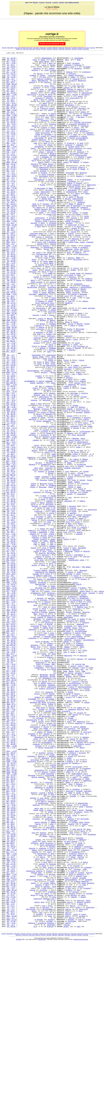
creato (43, 153)
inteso (50, 964)
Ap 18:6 (10, 553)
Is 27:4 (10, 1076)
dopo (35, 715)
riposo (44, 984)
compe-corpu (43, 47)
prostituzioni (82, 878)
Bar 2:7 (10, 713)
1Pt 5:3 (10, 851)
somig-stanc (68, 49)
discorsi (47, 618)
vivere (70, 897)
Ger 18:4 (10, 847)
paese (53, 101)
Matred (50, 372)
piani (76, 280)
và (86, 870)
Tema (83, 795)
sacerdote (51, 1099)
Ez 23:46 (10, 59)
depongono (43, 628)
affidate (39, 851)
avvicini (48, 928)
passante (51, 878)
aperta (41, 447)
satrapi (40, 282)
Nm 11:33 (10, 326)
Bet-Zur (80, 226)
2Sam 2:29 (11, 342)
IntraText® (18, 1114)
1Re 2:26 (10, 530)
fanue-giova (67, 47)
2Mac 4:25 (11, 165)
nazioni (77, 559)
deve (54, 478)
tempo (73, 82)
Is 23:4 (10, 257)
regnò (34, 303)
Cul (45, 297)
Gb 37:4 (10, 1047)
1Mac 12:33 (11, 236)
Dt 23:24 (10, 213)
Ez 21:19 (10, 317)
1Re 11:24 (10, 313)
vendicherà (39, 784)
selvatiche (48, 886)
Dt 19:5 (10, 163)
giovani (46, 870)
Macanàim (83, 342)
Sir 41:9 (10, 953)
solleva (38, 1051)
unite (77, 165)
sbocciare (45, 353)
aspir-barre (23, 47)
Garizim (65, 905)
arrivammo (50, 828)
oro (49, 430)
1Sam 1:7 (10, 989)
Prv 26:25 (10, 428)
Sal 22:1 (10, 88)
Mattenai (51, 340)
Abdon (78, 299)
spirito (74, 117)
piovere (37, 94)
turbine (89, 1061)
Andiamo (89, 961)
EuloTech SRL (42, 1114)
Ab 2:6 (10, 1032)
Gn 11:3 (10, 344)
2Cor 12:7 (10, 911)
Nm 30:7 (10, 263)
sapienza (77, 71)
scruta (69, 655)
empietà (41, 897)
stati (48, 111)
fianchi (72, 626)
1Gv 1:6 (10, 461)
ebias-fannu (61, 47)
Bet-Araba (51, 653)
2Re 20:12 (10, 536)
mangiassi (41, 949)
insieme (83, 1043)
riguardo (76, 84)
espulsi (77, 449)
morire (53, 791)
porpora (38, 255)
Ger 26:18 (10, 924)
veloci (66, 1101)
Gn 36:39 (10, 372)
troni (36, 219)
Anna (71, 989)
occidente (47, 253)
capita (75, 847)
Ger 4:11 (10, 899)
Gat (70, 834)
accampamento (29, 447)
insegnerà (70, 734)
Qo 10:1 (10, 995)
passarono (81, 511)
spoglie (40, 1039)
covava (70, 280)
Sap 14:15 (10, 803)
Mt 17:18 (10, 718)
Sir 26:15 (10, 859)
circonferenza (74, 809)
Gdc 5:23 (10, 542)
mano (51, 315)
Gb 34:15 (10, 945)
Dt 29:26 (10, 101)
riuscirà (75, 807)
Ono (83, 786)
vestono (48, 843)
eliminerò (31, 682)
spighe (50, 188)
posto (45, 303)
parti (33, 332)
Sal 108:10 (10, 449)
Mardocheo (44, 799)
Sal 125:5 (10, 659)
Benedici (47, 1068)
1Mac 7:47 (11, 1039)
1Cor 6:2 (10, 730)
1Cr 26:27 (10, 224)
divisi (50, 186)
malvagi (75, 791)
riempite (48, 453)
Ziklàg (50, 386)
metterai (86, 240)
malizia (43, 361)
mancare (35, 140)
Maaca (42, 593)
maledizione (32, 711)
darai (71, 745)
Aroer (45, 740)
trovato (53, 73)
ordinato (31, 870)
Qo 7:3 (10, 586)
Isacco (79, 96)
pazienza (40, 703)
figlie (73, 267)
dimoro (68, 1001)
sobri (69, 855)
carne (47, 678)
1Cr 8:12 (10, 786)
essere (53, 153)
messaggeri (69, 115)
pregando (45, 178)
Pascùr (83, 336)
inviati (84, 684)
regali (42, 80)
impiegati (68, 590)
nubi (74, 347)
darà (83, 791)
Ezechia (44, 976)
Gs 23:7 (10, 780)
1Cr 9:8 (10, 651)
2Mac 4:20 (11, 103)
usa (44, 428)
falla (71, 167)
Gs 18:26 (10, 993)
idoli (86, 251)
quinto (88, 797)
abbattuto (87, 926)
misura (35, 553)
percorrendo (31, 1045)
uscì (86, 718)
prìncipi (44, 507)
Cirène (52, 67)
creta (87, 847)
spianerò (81, 232)
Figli (39, 424)
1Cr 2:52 (10, 63)
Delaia (43, 405)
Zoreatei (76, 65)
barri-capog (29, 47)
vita (41, 96)
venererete (92, 601)
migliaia (34, 763)
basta (76, 142)
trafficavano (85, 507)
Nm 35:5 (10, 818)
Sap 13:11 (10, 126)
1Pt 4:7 (10, 855)
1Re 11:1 (10, 832)
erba (44, 1055)
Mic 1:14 (10, 943)
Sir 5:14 (10, 520)
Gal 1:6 (10, 499)
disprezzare (35, 861)
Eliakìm (44, 724)
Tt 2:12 (10, 897)
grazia (44, 597)
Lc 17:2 (10, 1064)
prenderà (79, 761)
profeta (42, 893)
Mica (47, 424)
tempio (75, 224)
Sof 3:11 (10, 682)
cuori (49, 1011)
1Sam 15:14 (11, 1057)
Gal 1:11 (10, 849)
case (74, 943)
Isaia (81, 976)
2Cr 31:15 (10, 728)
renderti (88, 324)
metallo (79, 1041)
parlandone (74, 174)
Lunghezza (55, 2)
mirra (34, 182)
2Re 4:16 (10, 463)
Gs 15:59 (10, 69)
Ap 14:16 (10, 665)
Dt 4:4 (10, 209)
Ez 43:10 (10, 820)
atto (42, 109)
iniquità (43, 176)
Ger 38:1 (10, 336)
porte (76, 532)
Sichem (51, 822)
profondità (51, 259)
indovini (36, 955)
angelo (34, 490)
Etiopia (39, 1087)
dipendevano (46, 728)
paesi (81, 1074)
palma (73, 772)
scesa (74, 286)
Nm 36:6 (10, 274)
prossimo (43, 709)
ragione (74, 1066)
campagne (79, 763)
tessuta (39, 328)
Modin (80, 365)
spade (45, 863)
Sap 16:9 (10, 517)
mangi (33, 474)
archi (44, 367)
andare (79, 1016)
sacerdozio (38, 165)
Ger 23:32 (10, 684)
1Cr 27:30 (10, 538)
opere (77, 221)
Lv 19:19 (10, 328)
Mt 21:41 (10, 791)
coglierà (89, 857)
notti (48, 144)
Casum (44, 340)
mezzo (47, 309)
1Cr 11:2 (10, 1036)
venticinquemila (84, 813)
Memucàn (69, 288)
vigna (91, 791)
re (38, 119)
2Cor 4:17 (11, 891)
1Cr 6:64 (10, 409)
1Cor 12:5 (10, 736)
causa (89, 178)
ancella (75, 1059)
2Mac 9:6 (10, 522)
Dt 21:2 (10, 816)
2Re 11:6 (10, 307)
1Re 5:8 (10, 194)
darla (44, 315)
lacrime (52, 659)
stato (46, 73)
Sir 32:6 (10, 430)
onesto (67, 440)
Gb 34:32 (10, 1005)
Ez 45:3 (10, 813)
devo (86, 174)
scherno (74, 1034)
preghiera (86, 76)
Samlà (51, 305)
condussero (81, 582)
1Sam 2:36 (11, 903)
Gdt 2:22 (10, 1070)
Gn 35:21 (10, 668)
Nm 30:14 (10, 982)
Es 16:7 (10, 966)
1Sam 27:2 (10, 834)
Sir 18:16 (10, 824)
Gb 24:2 (10, 442)
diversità (49, 736)
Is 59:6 (10, 221)
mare (42, 257)
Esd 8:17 (10, 107)
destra (76, 134)
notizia (48, 580)
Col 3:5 (10, 986)
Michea (69, 724)
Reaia (46, 63)
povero (73, 788)
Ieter (34, 301)
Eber (53, 786)
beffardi (67, 757)
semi (68, 249)
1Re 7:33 (10, 1041)
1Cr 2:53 (10, 301)
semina (40, 659)
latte (66, 1043)
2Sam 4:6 (10, 901)
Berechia (43, 570)
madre (33, 572)
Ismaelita (31, 538)
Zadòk (70, 567)
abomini (80, 1003)
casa (51, 307)
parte (50, 103)
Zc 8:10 (10, 620)
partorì (46, 872)
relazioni (76, 211)
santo (50, 121)
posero (50, 1030)
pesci (50, 155)
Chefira (52, 993)
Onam (78, 61)
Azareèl (52, 674)
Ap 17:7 (10, 490)
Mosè (80, 711)
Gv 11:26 (10, 968)
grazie (75, 103)
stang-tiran (74, 49)
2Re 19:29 (10, 661)
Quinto (40, 184)
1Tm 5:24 (10, 171)
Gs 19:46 (10, 369)
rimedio (36, 517)
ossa (75, 657)
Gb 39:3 (10, 628)
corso (44, 167)
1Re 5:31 (10, 322)
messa (33, 1064)
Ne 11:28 (10, 386)
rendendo (52, 176)
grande (72, 317)
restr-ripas (43, 49)
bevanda (53, 563)
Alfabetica (35, 2)
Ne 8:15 (10, 772)
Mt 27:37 (10, 1030)
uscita (78, 213)
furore (76, 311)
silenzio (35, 634)
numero (36, 180)
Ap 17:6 (10, 292)
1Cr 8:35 (10, 424)
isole (68, 761)
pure (68, 615)
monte (45, 186)
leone (76, 928)
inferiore (51, 392)
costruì (78, 786)
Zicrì (41, 726)
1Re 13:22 (10, 149)
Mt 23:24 (10, 997)
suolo (42, 697)
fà (71, 709)
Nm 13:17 (10, 907)
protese (38, 884)
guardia (41, 307)
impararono (88, 559)
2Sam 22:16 (11, 259)
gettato (74, 1064)
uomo (43, 463)
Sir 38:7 (10, 778)
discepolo (77, 830)
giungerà (50, 703)
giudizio (80, 171)
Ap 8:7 (10, 561)
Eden (53, 728)
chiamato (52, 645)
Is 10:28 (10, 649)
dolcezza (83, 196)
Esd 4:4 (10, 868)
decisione (41, 215)
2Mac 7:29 (11, 1009)
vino (74, 453)
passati (44, 115)
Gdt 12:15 (10, 1059)
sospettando (51, 732)
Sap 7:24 (10, 1028)
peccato (74, 895)
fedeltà (79, 201)
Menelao (37, 480)
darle (36, 109)
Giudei (42, 211)
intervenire (77, 709)
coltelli (71, 863)
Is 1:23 (10, 80)
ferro (40, 163)
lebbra (51, 128)
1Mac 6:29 (11, 513)
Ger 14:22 (10, 94)
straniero (49, 1001)
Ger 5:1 (10, 205)
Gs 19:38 (10, 670)
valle (68, 822)
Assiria (45, 119)
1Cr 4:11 (10, 380)
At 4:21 (10, 715)
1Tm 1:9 (10, 330)
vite (43, 747)
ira (46, 578)
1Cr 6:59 (10, 299)
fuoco (49, 344)
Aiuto (66, 2)
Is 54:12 (10, 532)
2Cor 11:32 (11, 913)
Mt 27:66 (10, 605)
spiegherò (76, 490)
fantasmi (52, 1026)
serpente (49, 934)
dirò (44, 82)
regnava (34, 1036)
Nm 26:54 (10, 745)
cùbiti (50, 809)
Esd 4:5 (10, 105)
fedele (69, 205)
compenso (90, 215)
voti (35, 203)
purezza (76, 1028)
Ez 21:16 (10, 315)
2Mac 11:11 (11, 697)
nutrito (86, 657)
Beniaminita (43, 86)
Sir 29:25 (10, 549)
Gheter (51, 297)
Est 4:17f (11, 755)
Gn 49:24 (10, 1101)
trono (74, 92)
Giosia (34, 922)
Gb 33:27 (10, 528)
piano (80, 105)
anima (54, 859)
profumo (67, 743)
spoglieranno (71, 219)
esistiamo (72, 1095)
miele (53, 142)
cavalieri (74, 697)
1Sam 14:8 (10, 1022)
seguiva (85, 874)
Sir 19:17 (10, 709)
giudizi (75, 361)
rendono (71, 80)
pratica (84, 461)
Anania (87, 484)
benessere (35, 286)
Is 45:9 (10, 159)
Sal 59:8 (10, 822)
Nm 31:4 (10, 124)
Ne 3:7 (10, 415)
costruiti (52, 363)
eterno (68, 968)
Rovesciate (48, 2)
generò (53, 380)
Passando (31, 920)
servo (79, 169)
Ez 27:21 (10, 507)
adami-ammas (10, 47)
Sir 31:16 (10, 324)
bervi (70, 149)
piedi (41, 244)
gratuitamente (82, 155)
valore (51, 394)
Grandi (51, 751)
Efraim (50, 557)
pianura (83, 447)
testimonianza (42, 294)
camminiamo (38, 461)
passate (71, 1093)
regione (53, 907)
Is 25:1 (10, 501)
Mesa (53, 417)
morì (69, 999)
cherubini (42, 811)
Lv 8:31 (10, 151)
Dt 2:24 (10, 1097)
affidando (42, 688)
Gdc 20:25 (10, 132)
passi (50, 180)
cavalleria (39, 676)
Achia (67, 376)
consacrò (72, 893)
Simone (34, 236)
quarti (32, 1041)
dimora (47, 782)
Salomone (33, 832)
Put (42, 301)
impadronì (72, 451)
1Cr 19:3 (10, 99)
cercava (82, 1089)
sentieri (34, 186)
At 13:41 (10, 757)
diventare (85, 332)
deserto (42, 653)
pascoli (71, 299)
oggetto (39, 1034)
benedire (76, 905)
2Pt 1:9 (10, 749)
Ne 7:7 (10, 801)
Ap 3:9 (10, 467)
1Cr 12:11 (10, 797)
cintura (49, 246)
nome (72, 478)
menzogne (50, 684)
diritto (37, 768)
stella (72, 876)
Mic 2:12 (10, 1053)
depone (66, 649)
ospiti (52, 549)
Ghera (34, 86)
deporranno (45, 219)
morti (37, 1020)
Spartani (42, 722)
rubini (47, 532)
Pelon (75, 376)
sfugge (50, 163)
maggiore (32, 745)
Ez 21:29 (10, 176)
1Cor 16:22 (11, 230)
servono (80, 845)
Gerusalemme (48, 1080)
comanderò (38, 934)
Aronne (74, 999)
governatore (39, 913)
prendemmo (32, 828)
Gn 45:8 (10, 111)
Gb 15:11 (10, 853)
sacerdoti (82, 119)
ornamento (52, 1059)
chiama (53, 584)
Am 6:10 (10, 478)
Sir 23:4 (10, 607)
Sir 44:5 (10, 432)
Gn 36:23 (10, 61)
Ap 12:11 (10, 294)
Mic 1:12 (10, 286)
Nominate (80, 738)
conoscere (78, 167)
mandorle (68, 353)
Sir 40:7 (10, 492)
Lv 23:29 (10, 991)
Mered (33, 766)
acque (84, 359)
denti (33, 326)
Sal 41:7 (10, 774)
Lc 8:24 (10, 720)
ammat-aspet (17, 47)
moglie (42, 378)
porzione (81, 745)
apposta (36, 188)
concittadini (77, 753)
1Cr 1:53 (10, 643)
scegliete (34, 269)
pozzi (35, 999)
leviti (32, 1078)
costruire (87, 868)
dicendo (69, 257)
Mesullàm (42, 574)
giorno (78, 272)
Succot (77, 822)
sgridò (35, 720)
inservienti (75, 107)
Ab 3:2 (10, 167)
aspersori (49, 972)
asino (53, 916)
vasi (70, 845)
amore (54, 784)
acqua (83, 144)
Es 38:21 (10, 590)
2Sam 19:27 (11, 916)
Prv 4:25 (10, 768)
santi (52, 92)
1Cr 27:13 (10, 228)
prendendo (68, 740)
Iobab (41, 417)
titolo (70, 520)
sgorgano (91, 359)
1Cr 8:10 (10, 770)
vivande (51, 555)
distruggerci (70, 755)
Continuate (43, 201)
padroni (40, 84)
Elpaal (47, 786)
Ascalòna (76, 236)
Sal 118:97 (10, 399)
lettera (44, 436)
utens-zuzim (86, 49)
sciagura (84, 286)
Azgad (53, 693)
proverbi (32, 686)
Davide (37, 240)
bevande (67, 551)
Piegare (71, 978)
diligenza (87, 126)
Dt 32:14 (10, 1043)
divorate (69, 939)
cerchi (50, 205)
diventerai (30, 1034)
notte (75, 397)
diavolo (32, 1007)
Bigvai (67, 799)
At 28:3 (10, 970)
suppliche (77, 884)
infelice (48, 788)
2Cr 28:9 (10, 311)
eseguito (44, 501)
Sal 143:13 (10, 763)
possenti (90, 1049)
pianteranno (74, 661)
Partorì (53, 766)
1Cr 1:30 (10, 795)
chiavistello (74, 182)
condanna (87, 1030)
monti (37, 1061)
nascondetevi (88, 757)
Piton (53, 424)
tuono (52, 1047)
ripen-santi (49, 49)
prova (74, 603)
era (54, 86)
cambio (45, 743)
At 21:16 (10, 830)
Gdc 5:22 (10, 290)
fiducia (69, 76)
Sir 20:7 (10, 680)
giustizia (79, 80)
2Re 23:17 (10, 922)
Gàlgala (32, 547)
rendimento (73, 153)
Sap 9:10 (10, 92)
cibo (39, 390)
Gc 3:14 (10, 470)
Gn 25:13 (10, 638)
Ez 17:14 (10, 207)
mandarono (82, 86)
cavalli (86, 290)
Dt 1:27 (10, 957)
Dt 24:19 (10, 190)
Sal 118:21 (10, 705)
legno (68, 747)
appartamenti (76, 918)
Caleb (36, 961)
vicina (40, 855)
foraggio (86, 1055)
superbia (71, 911)
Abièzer (43, 374)
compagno (67, 67)
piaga (53, 974)
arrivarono (72, 342)
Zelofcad (48, 274)
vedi (52, 980)
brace (79, 624)
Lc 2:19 (10, 401)
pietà (73, 1018)
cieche (38, 997)
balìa (70, 607)
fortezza (52, 257)
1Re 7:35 (10, 161)
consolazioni (31, 853)
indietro (81, 190)
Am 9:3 (10, 934)
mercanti (32, 511)
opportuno (47, 680)
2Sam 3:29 (11, 128)
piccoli (36, 367)
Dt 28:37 (10, 1034)
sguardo (35, 1011)
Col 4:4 (10, 174)
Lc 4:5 (10, 1007)
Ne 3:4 (10, 570)
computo (49, 590)
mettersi (32, 492)
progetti (52, 501)
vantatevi (47, 470)
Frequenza (42, 2)
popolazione (48, 286)
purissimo (85, 972)
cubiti (75, 811)
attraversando (81, 747)
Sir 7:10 (10, 76)
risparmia (32, 755)
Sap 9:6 (10, 71)
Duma (65, 795)
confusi (74, 251)
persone (37, 753)
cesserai (77, 682)
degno (70, 1009)
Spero (45, 113)
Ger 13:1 (10, 626)
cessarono (76, 720)
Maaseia (52, 724)
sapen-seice (55, 49)
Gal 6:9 (10, 663)
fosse (47, 146)
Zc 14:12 (10, 242)
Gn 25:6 (10, 96)
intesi (70, 676)
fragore (77, 1047)
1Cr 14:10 (10, 240)
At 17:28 (10, 1095)
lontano (70, 96)
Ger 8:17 (10, 930)
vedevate (82, 157)
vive (37, 968)
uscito (50, 1087)
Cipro (69, 830)
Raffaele (37, 732)
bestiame (73, 974)
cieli (46, 92)
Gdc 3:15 (10, 86)
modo (78, 759)
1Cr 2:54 (10, 65)
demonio (80, 718)
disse (50, 351)
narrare (90, 82)
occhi (54, 99)
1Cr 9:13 (10, 699)
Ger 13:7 (10, 246)
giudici (42, 816)
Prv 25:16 (10, 142)
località (38, 107)
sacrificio (31, 103)
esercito (83, 776)
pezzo (84, 903)
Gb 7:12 (10, 261)
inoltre (89, 549)
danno (82, 886)
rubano (40, 442)
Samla (51, 303)
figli (35, 61)
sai (82, 980)
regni (40, 738)
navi (47, 130)
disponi (41, 555)
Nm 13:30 (10, 961)
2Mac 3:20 (11, 884)
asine (44, 538)
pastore (47, 88)
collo (41, 1064)
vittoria (73, 580)
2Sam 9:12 (11, 645)
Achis (44, 834)
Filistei (75, 240)
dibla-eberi (55, 47)
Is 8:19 (10, 955)
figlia (40, 372)
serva (76, 463)
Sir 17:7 (10, 1011)
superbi (53, 682)
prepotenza (84, 707)
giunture (45, 655)
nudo (87, 788)
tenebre (52, 461)
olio (80, 743)
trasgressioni (81, 176)
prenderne (42, 1097)
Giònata (33, 688)
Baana (80, 799)
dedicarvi (81, 855)
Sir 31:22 (10, 857)
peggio (83, 1066)
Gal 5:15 (10, 939)
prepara (50, 778)
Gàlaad (79, 234)
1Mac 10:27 (11, 201)
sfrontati (87, 607)
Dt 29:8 (10, 613)
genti (85, 497)
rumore (52, 1049)
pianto (69, 563)
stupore (49, 1034)
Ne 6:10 (10, 405)
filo (35, 809)
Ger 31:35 (10, 1051)
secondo (43, 194)
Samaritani (91, 211)
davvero (53, 174)
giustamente (39, 205)
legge (50, 397)
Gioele (36, 636)
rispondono (38, 791)
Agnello (42, 751)
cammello (82, 997)
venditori (45, 511)
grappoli (52, 349)
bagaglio (76, 649)
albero (53, 126)
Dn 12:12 (10, 703)
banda (35, 313)
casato (43, 484)
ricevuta (51, 597)
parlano (40, 707)
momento (39, 680)
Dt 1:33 (10, 1016)
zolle (86, 249)
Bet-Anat (76, 670)
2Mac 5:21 (11, 695)
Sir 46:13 (10, 893)
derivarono (77, 301)
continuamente (71, 1045)
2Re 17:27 (10, 119)
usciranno (50, 816)
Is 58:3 (10, 980)
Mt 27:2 (10, 582)
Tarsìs (46, 288)
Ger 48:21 (10, 411)
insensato (45, 134)
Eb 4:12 (10, 655)
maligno (65, 926)
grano (51, 743)
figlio (89, 96)
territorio (85, 369)
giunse (33, 647)
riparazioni (51, 415)
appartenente (77, 228)
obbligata (50, 982)
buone (69, 211)
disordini (52, 334)
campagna (48, 447)
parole (34, 613)
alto (73, 707)
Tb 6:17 (10, 624)
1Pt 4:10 (10, 597)
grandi (48, 169)
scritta (71, 1030)
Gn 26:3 (10, 217)
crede (44, 968)
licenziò (51, 96)
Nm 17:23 (10, 353)
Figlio (43, 226)
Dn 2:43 (10, 332)
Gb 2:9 (10, 1068)
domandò (41, 922)
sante (46, 947)
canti (70, 430)
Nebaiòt (35, 638)
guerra (71, 124)
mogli (41, 269)
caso (50, 1089)
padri (54, 603)
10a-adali (4, 47)
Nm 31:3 (10, 238)
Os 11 (10, 784)
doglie (79, 628)
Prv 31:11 (10, 78)
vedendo (83, 861)
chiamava (52, 378)
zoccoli (75, 290)
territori (49, 217)
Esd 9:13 (10, 526)
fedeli (69, 209)
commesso (77, 1005)
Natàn (53, 636)
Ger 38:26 (10, 951)
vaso (41, 847)
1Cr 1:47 (10, 305)
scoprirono (72, 259)
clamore (37, 826)
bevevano (32, 272)
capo (35, 640)
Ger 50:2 (10, 251)
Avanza (40, 488)
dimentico (67, 749)
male (91, 495)
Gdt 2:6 (10, 1074)
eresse (71, 365)
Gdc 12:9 (10, 278)
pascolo (69, 442)
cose (41, 117)
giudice (87, 1072)
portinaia (35, 901)
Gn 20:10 (10, 759)
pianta (70, 820)
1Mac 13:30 (11, 365)
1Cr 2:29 (10, 872)
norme (39, 599)
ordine (36, 322)
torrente (52, 841)
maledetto (84, 705)
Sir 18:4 (10, 807)
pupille (53, 768)
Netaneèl (83, 674)
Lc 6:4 (10, 146)
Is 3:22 (10, 199)
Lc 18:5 (10, 866)
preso (36, 876)
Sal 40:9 (10, 926)
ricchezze (76, 255)
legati (66, 184)
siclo (101, 701)
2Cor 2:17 (11, 503)
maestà (44, 807)
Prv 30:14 (10, 863)
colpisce (68, 163)
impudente (47, 495)
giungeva (69, 253)
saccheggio (78, 59)
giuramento (72, 217)
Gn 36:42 (10, 640)
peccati (50, 171)
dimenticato (44, 190)
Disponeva (44, 192)
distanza (74, 816)
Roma (50, 215)
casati (47, 699)
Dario (51, 403)
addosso (84, 713)
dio (81, 876)
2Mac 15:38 (11, 394)
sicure (40, 1045)
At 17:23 (10, 920)
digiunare (33, 980)
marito (40, 78)
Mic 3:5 (10, 932)
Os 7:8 (10, 557)
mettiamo (74, 461)
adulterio (74, 334)
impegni (77, 215)
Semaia (44, 674)
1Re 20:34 (10, 509)
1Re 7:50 (10, 972)
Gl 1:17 (10, 249)
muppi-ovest (19, 49)
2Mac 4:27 (11, 451)
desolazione (40, 690)
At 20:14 (10, 828)
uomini (51, 71)
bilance (35, 73)
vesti (44, 199)
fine (69, 351)
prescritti (50, 601)
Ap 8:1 (10, 634)
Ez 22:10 (10, 588)
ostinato (39, 609)
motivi (82, 715)
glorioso (80, 92)
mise (85, 989)
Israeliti (73, 86)
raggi (45, 1041)
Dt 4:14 (10, 611)
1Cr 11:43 (10, 593)
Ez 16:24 (10, 878)
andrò (68, 916)
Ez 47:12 (10, 359)
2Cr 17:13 (10, 192)
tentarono (38, 603)
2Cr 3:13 (10, 811)
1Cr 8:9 (10, 417)
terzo (36, 661)
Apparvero (39, 259)
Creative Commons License (81, 1114)
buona (78, 246)
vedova (47, 866)
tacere (33, 1049)
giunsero (46, 513)
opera (47, 159)
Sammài (52, 226)
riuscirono (83, 1080)
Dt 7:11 (10, 599)
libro (36, 397)
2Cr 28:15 (10, 388)
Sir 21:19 (10, 134)
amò (39, 832)
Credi (74, 968)
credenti (47, 84)
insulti (84, 622)
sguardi (79, 607)
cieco (52, 749)
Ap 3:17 (10, 788)
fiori (37, 349)
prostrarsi (31, 903)
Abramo (46, 759)
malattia (78, 857)
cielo (45, 634)
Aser (53, 299)
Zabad (68, 340)
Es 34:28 (10, 144)
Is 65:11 (10, 453)
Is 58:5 (10, 978)
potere (83, 451)
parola (71, 213)
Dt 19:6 (10, 524)
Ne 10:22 (10, 567)
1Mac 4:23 (11, 255)
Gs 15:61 (10, 653)
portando (38, 695)
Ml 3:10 (10, 615)
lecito (53, 146)
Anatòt (34, 530)
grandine (45, 561)
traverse (70, 161)
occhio (39, 495)
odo (78, 1057)
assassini (78, 330)
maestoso (85, 1047)
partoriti (40, 384)
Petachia (43, 565)
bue (69, 1055)
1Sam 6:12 (11, 1045)
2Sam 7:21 (11, 169)
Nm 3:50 (10, 701)
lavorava (85, 570)
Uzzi (44, 651)
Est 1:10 (10, 630)
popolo (86, 184)
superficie (51, 813)
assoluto (37, 984)
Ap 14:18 (10, 357)
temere (34, 1009)
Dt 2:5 (10, 1091)
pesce (52, 624)
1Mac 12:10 (11, 115)
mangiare (42, 157)
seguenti (31, 484)
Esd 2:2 (10, 799)
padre (41, 99)
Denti (68, 928)
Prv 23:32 (10, 936)
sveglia (51, 492)
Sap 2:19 (10, 622)
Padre (80, 438)
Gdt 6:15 (10, 419)
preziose (50, 199)
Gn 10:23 (10, 297)
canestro (90, 151)
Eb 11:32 (10, 82)
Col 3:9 (10, 472)
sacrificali (86, 136)
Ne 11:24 (10, 565)
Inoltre (89, 1036)
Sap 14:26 (10, 334)
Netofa (68, 228)
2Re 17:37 (10, 601)
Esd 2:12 (10, 693)
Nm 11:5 (10, 155)
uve (50, 357)
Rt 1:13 (10, 267)
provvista (73, 138)
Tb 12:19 (10, 157)
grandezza (86, 911)
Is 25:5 (10, 826)
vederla (78, 292)
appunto (85, 609)
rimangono (92, 780)
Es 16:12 (10, 964)
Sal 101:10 (10, 563)
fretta (80, 499)
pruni (50, 1076)
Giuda (83, 192)
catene (69, 582)
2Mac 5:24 (11, 776)
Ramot (71, 234)
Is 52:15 (10, 497)
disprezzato (84, 294)
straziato (86, 522)
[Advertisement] (52, 25)
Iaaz (49, 411)
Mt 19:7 (10, 109)
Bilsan (52, 799)
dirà (33, 478)
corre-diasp (49, 47)
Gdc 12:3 (10, 1084)
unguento (79, 995)
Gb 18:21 (10, 782)
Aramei (73, 313)
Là (65, 999)
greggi (49, 442)
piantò (34, 668)
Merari (39, 486)
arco (35, 1101)
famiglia (75, 276)
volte (74, 511)
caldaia (87, 284)
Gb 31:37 (10, 180)
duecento (52, 676)
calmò (41, 961)
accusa (67, 1099)
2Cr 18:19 (10, 234)
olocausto (73, 1014)
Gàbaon (85, 540)
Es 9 (10, 974)
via (66, 109)
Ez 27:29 (10, 130)
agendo (66, 759)
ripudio (51, 109)
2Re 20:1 (10, 976)
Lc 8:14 (10, 355)
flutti (53, 720)
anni (54, 167)
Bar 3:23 (10, 545)
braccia (50, 1101)
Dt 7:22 (10, 886)
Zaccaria (86, 724)
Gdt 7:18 (10, 841)
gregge (70, 851)
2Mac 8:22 (11, 688)
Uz (42, 297)
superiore (68, 392)
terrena (38, 545)
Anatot (52, 374)
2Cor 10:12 (11, 805)
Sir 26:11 (10, 495)
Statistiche (61, 2)
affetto (81, 178)
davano (36, 743)
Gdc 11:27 (10, 1072)
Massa (71, 795)
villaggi (86, 69)
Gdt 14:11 (10, 186)
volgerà (50, 761)
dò (54, 599)
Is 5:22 (10, 551)
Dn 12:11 (10, 690)
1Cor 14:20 (11, 361)
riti (54, 803)
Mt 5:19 (10, 734)
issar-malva (92, 47)
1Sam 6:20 (11, 121)
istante (73, 945)
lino (52, 626)
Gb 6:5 (10, 1055)
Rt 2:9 (10, 870)
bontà (54, 793)
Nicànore (80, 1039)
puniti (78, 517)
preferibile (48, 586)
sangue (50, 292)
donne (44, 832)
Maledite (52, 542)
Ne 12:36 (10, 674)
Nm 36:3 (10, 265)
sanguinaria (50, 1003)
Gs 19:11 (10, 253)
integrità (38, 1068)
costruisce (68, 319)
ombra (80, 826)
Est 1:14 (10, 288)
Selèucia (52, 280)
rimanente (72, 841)
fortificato (77, 909)
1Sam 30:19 (11, 90)
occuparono (81, 547)
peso (43, 859)
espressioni (51, 428)
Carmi (45, 419)
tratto (71, 813)
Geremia (79, 484)
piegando (88, 1045)
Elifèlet (76, 340)
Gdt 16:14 (10, 117)
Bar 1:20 (10, 711)
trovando (75, 715)
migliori (72, 322)
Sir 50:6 (10, 347)
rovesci (66, 94)
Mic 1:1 (10, 941)
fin (49, 740)
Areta (54, 913)
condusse (42, 1007)
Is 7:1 (10, 1080)
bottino (52, 1039)
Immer (79, 574)
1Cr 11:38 (10, 636)
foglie (49, 390)
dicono (43, 467)
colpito (42, 128)
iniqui (82, 280)
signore (37, 463)
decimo (44, 228)
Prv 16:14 (10, 578)
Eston (81, 380)
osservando (49, 920)
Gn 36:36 (10, 303)
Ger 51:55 (10, 1049)
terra (51, 488)
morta (64, 995)
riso (69, 586)
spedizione (50, 236)
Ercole (41, 103)
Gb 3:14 (10, 363)
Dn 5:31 (10, 403)
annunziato (46, 849)
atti (52, 132)
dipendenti (47, 803)
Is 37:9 (10, 1087)
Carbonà (79, 630)
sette (76, 288)
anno (41, 661)
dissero (51, 1093)
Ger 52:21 (10, 809)
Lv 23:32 (10, 984)
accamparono (46, 547)
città (72, 69)
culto (78, 920)
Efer (51, 376)
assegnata (82, 138)
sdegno (78, 326)
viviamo (36, 678)
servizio (47, 457)
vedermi (35, 157)
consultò (44, 240)
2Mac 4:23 (11, 480)
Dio (73, 111)
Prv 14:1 (10, 319)
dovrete (53, 984)
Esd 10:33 (10, 340)
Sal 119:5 (10, 1001)
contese (44, 196)
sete (81, 870)
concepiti (75, 501)
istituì (50, 893)
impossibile (44, 465)
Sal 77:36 (10, 476)
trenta (47, 278)
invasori (41, 620)
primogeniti (36, 701)
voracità (73, 324)
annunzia (37, 580)
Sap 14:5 (10, 747)
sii (54, 857)
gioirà (76, 861)
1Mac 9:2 (10, 547)
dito (80, 1082)
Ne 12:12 (10, 484)
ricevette (66, 403)
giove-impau (74, 47)
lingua (53, 242)
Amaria (83, 728)
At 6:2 (10, 457)
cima (35, 161)
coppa (66, 453)
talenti (74, 695)
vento (44, 720)
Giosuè (69, 728)
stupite (77, 757)
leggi (33, 611)
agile (44, 1028)
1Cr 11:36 (10, 376)
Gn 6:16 (10, 392)
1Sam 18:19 (11, 382)
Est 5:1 (10, 874)
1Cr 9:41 (10, 426)
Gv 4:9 (10, 211)
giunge (32, 1057)
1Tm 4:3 (10, 153)
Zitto (40, 478)
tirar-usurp (79, 49)
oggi (81, 530)
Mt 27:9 (10, 505)
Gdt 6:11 (10, 447)
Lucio (44, 67)
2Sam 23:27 (11, 374)
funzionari (48, 105)
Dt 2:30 (10, 609)
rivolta (73, 853)
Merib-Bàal (32, 482)
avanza (69, 488)
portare (79, 480)
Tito (54, 184)
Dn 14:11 (10, 555)
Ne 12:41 (10, 724)
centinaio (49, 595)
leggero (71, 891)
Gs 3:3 (10, 1078)
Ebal (67, 61)
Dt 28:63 (10, 882)
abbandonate (47, 59)
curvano (33, 628)
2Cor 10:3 (10, 678)
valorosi (48, 551)
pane (66, 144)
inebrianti (76, 551)
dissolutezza (86, 334)
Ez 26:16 (10, 219)
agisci (37, 1072)
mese (50, 228)
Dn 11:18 (10, 761)
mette (80, 932)
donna (43, 588)
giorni (32, 144)
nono (74, 984)
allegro (33, 630)
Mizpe (45, 993)
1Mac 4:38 (11, 918)
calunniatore (82, 520)
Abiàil (33, 872)
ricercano (52, 80)
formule (69, 955)
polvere (80, 880)
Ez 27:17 (10, 743)
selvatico (50, 918)
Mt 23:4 (10, 1082)
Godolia (67, 336)
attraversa (40, 649)
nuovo (83, 1087)
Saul (73, 482)
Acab (34, 234)
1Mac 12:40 (11, 1089)
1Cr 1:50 (10, 378)
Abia (35, 726)
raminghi (39, 449)
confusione (39, 251)
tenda (37, 151)
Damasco (70, 509)
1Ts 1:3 (10, 438)
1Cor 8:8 (10, 140)
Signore (32, 88)
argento (83, 695)
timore (86, 492)
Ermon (44, 774)
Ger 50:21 (10, 488)
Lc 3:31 (10, 338)
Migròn (49, 649)
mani (39, 311)
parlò (54, 718)
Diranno (77, 1032)
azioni (50, 857)
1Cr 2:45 (10, 226)
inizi (66, 861)
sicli (84, 701)
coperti (38, 657)
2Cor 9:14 (11, 178)
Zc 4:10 (10, 861)
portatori (85, 103)
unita (75, 430)
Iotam (78, 941)
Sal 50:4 (10, 895)
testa (71, 1039)
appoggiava (38, 874)
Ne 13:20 (10, 511)
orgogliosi (72, 705)
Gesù (68, 292)
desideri (52, 897)
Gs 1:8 (10, 397)
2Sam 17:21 (11, 1093)
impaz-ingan (81, 47)
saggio (88, 578)
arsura (69, 826)
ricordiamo (38, 155)
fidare (76, 428)
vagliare (45, 899)
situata (41, 841)
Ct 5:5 (10, 182)
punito (40, 526)
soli (77, 146)
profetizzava (76, 924)
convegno (47, 151)
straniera (66, 843)
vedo (74, 922)
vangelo (32, 849)
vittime (77, 136)
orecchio (43, 1057)
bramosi (33, 80)
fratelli (52, 138)
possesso (50, 1097)
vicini (88, 236)
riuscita (37, 394)
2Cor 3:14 (11, 459)
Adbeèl (52, 638)
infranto (52, 251)
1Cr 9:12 (10, 574)
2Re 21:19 (10, 572)
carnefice (48, 1009)
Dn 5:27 (10, 73)
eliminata (92, 991)
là (55, 151)
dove (74, 1016)
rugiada (49, 824)
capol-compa (36, 47)
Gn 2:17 (10, 949)
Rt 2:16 (10, 188)
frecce (51, 367)
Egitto (72, 155)
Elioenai (76, 724)
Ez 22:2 (10, 1003)
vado (54, 399)
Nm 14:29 (10, 959)
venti (80, 740)
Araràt (50, 738)
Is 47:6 (10, 1018)
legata (74, 263)
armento (69, 1057)
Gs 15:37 (10, 672)
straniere (51, 832)
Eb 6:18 (10, 465)
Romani (76, 184)
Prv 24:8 (10, 584)
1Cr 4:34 (10, 576)
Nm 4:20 (10, 947)
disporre (49, 509)
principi (82, 893)
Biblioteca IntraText (74, 2)
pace (52, 1014)
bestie (40, 886)
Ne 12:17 (10, 726)
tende (81, 957)
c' (49, 161)
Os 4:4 (10, 1099)
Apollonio (68, 776)
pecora (75, 1043)
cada (78, 128)
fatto (86, 217)
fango (54, 845)
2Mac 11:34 (11, 184)
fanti (88, 1070)
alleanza (72, 207)
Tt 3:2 (10, 196)
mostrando (70, 196)
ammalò (53, 976)
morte (36, 524)
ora (63, 634)
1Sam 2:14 (11, 284)
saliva (37, 253)
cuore (77, 401)
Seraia (52, 484)
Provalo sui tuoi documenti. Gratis (52, 44)
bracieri (70, 972)
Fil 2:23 (10, 113)
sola (49, 1045)
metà (50, 65)
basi (82, 259)
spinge (78, 495)
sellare (45, 916)
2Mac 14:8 (10, 753)
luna (88, 347)
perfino (81, 1018)
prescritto (45, 149)
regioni (53, 282)
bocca (74, 242)
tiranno (71, 165)
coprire (43, 221)
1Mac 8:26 (11, 215)
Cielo (53, 884)
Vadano (32, 449)
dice (66, 542)
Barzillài (80, 384)
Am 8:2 (10, 351)
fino (68, 236)
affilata (32, 315)
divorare (85, 863)
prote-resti (38, 49)
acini (73, 349)
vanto (70, 445)
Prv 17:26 (10, 1066)
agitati (42, 1026)
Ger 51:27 (10, 738)
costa (39, 280)
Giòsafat (49, 593)
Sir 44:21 (10, 880)
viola (45, 255)
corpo (38, 878)
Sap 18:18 (10, 1020)
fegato (42, 624)
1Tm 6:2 (10, 84)
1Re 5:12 (10, 686)
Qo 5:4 (10, 203)
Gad (40, 453)
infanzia (77, 67)
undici (66, 69)
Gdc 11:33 (10, 740)
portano (46, 1078)
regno (75, 403)
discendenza (47, 880)
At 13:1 (10, 67)
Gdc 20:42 (10, 309)
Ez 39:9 (10, 367)
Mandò (47, 776)
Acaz (73, 424)
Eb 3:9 (10, 603)
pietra (79, 344)
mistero (87, 490)
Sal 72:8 (10, 707)
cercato (84, 465)
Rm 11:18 (10, 445)
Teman (69, 545)
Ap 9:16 (10, 676)
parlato (34, 257)
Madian (73, 238)
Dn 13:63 (10, 440)
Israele (46, 234)
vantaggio (84, 140)
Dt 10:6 (10, 999)
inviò (75, 1087)
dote (52, 943)
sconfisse (35, 740)
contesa (34, 470)
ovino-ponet (25, 49)
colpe (78, 526)
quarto (70, 797)
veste (33, 328)
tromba (37, 561)
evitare (34, 196)
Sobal (43, 61)
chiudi (86, 555)
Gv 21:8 (10, 595)
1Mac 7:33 (11, 1014)
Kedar (45, 638)
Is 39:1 (10, 534)
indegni (40, 730)
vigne (82, 661)
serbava (37, 401)
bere (78, 144)
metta (79, 261)
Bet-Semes (86, 670)
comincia (31, 1097)
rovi (43, 1076)
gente (34, 1082)
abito (42, 1001)
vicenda (79, 939)
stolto (76, 680)
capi (81, 288)
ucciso (87, 816)
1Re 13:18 (10, 474)
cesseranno (40, 359)
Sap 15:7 (10, 845)
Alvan (53, 61)
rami (83, 445)
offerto (81, 1014)
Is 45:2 (10, 232)
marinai (81, 130)
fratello (38, 380)
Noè (89, 272)
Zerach (82, 565)
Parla (86, 964)
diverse (53, 328)
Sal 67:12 (10, 580)
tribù (87, 276)
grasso (48, 657)
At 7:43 (10, 876)
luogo (54, 753)
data (45, 943)
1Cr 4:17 (10, 766)
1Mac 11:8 (10, 280)
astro (54, 347)
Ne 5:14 (10, 138)
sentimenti (78, 655)
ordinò (51, 119)
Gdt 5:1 (10, 909)
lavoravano (36, 415)
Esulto (37, 822)
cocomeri (47, 434)
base (45, 161)
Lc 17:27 (10, 272)
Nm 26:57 (10, 486)
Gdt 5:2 (10, 282)
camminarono (43, 342)
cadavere (89, 149)
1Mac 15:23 (11, 722)
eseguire (84, 238)
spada (85, 128)
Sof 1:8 (10, 843)
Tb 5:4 (10, 732)
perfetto (37, 71)
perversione (32, 334)
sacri (85, 918)
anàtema (52, 230)
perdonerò (86, 205)
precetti (46, 734)
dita (48, 182)
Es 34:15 (10, 136)
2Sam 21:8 (10, 384)
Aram (37, 297)
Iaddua (77, 567)
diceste (89, 957)
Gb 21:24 (10, 657)
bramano (82, 755)
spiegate (51, 811)
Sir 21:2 (10, 928)
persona (43, 991)
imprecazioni (86, 101)
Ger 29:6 (10, 269)
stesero (33, 697)
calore (74, 824)
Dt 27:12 (10, 905)
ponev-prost (32, 49)
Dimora (82, 590)
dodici (43, 809)
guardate (87, 939)
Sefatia (86, 651)
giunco (85, 978)
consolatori (72, 99)
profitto (72, 78)
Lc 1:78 (10, 793)
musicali (67, 432)
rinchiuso (81, 405)
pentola (46, 284)
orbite (43, 242)
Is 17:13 (10, 1061)
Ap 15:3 (10, 751)
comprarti (32, 626)
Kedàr (54, 507)
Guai (85, 1032)
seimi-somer (61, 49)
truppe (53, 513)
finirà (47, 936)
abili (88, 699)
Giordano (32, 342)
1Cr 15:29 (10, 647)
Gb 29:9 (10, 618)
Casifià (49, 107)
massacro (88, 317)
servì (68, 103)
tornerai (73, 190)
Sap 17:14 (10, 1026)
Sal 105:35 (10, 559)
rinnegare (31, 897)
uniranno (42, 332)
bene (54, 1066)
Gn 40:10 (10, 349)
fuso (68, 128)
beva (40, 474)
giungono (50, 355)
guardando (82, 647)
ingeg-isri (87, 47)
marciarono (30, 1080)
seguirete (90, 1078)
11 (54, 797)
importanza (67, 730)
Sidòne (87, 832)
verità (76, 470)
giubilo (71, 659)
